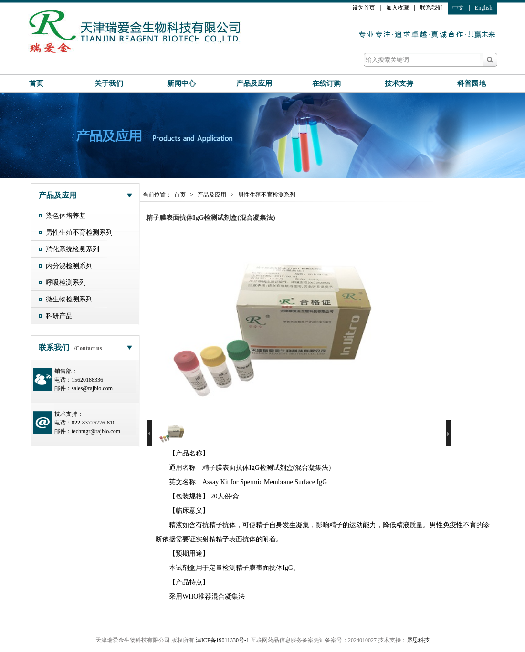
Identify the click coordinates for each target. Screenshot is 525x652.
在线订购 (326, 83)
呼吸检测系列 (66, 282)
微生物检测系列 (69, 299)
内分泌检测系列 (69, 265)
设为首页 (363, 7)
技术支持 (399, 83)
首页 (36, 83)
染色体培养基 (66, 215)
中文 (458, 7)
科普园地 (471, 83)
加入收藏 (397, 7)
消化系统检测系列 (72, 249)
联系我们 (431, 7)
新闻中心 (181, 83)
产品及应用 (254, 83)
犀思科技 (418, 640)
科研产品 (59, 316)
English (484, 7)
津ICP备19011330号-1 (222, 640)
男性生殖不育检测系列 (79, 232)
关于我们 (108, 83)
